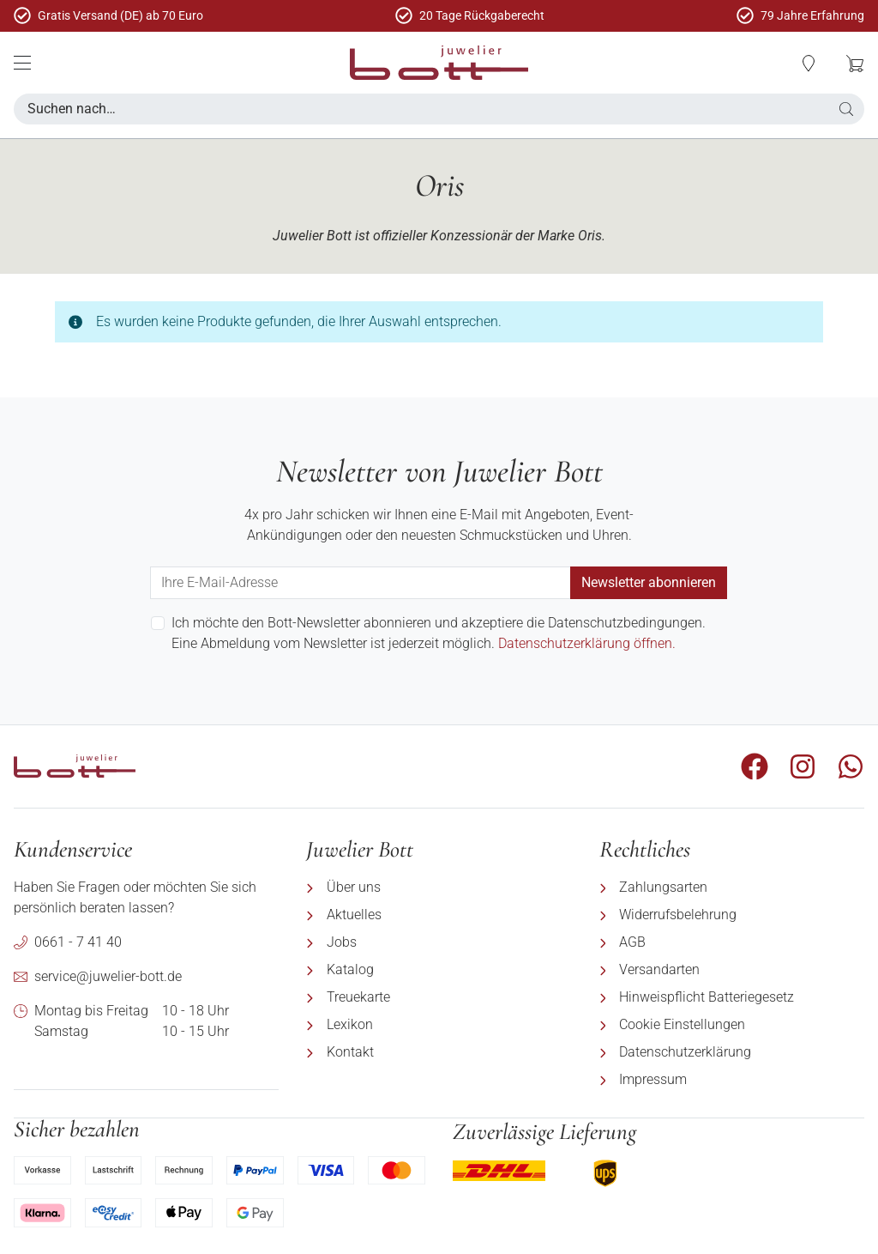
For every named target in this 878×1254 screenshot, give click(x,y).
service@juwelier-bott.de (108, 976)
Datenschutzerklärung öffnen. (587, 643)
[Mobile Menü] (22, 63)
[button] (808, 63)
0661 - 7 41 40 (78, 942)
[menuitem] (438, 887)
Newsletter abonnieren (648, 582)
